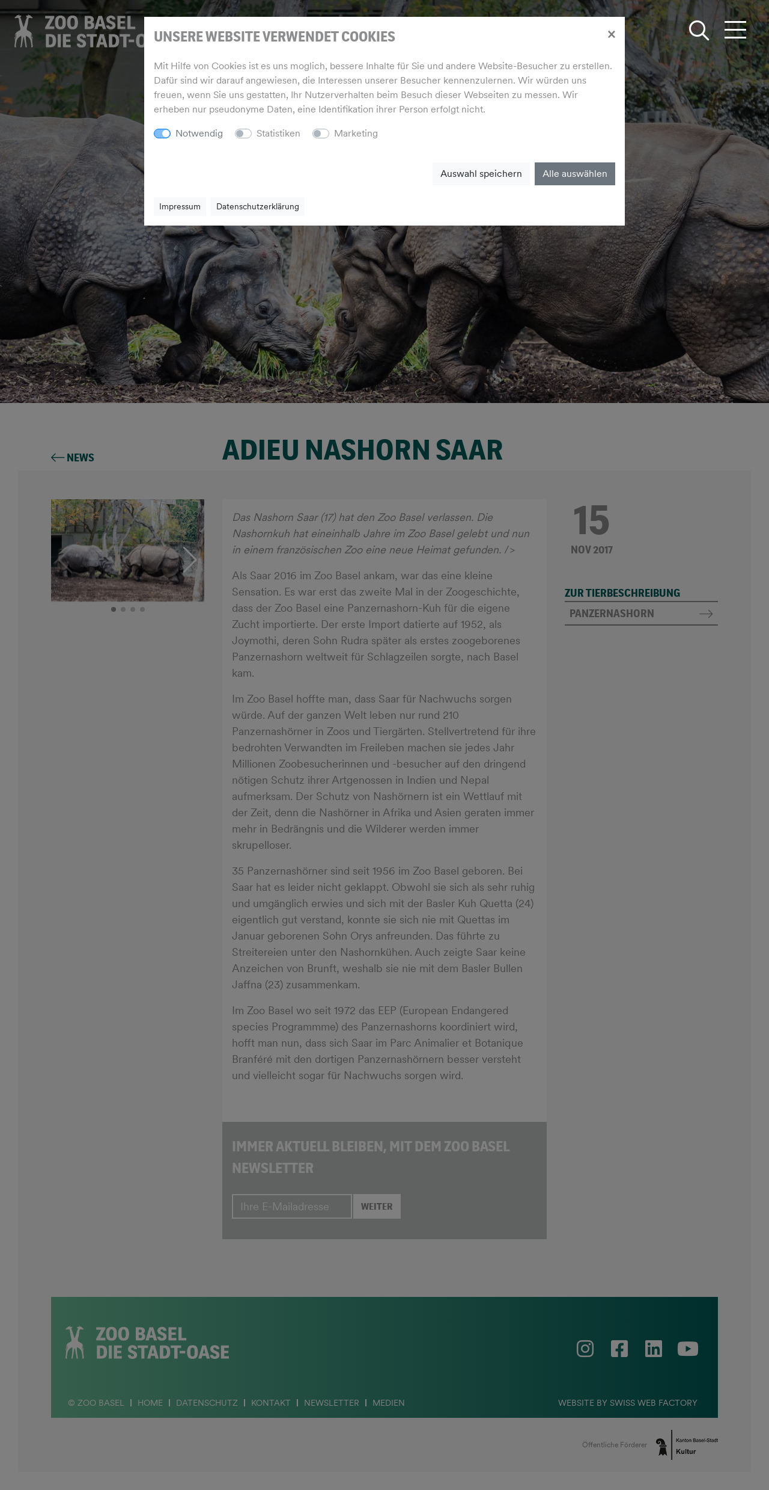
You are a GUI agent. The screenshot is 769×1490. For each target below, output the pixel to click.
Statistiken (278, 133)
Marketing (356, 133)
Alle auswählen (575, 173)
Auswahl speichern (481, 173)
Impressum (180, 206)
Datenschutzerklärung (257, 206)
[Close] (611, 34)
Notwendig (199, 133)
